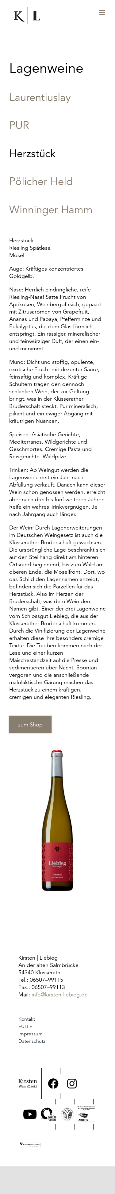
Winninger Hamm (51, 209)
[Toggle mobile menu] (102, 12)
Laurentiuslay (40, 97)
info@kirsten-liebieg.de (60, 994)
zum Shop (30, 724)
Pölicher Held (41, 181)
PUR (19, 125)
